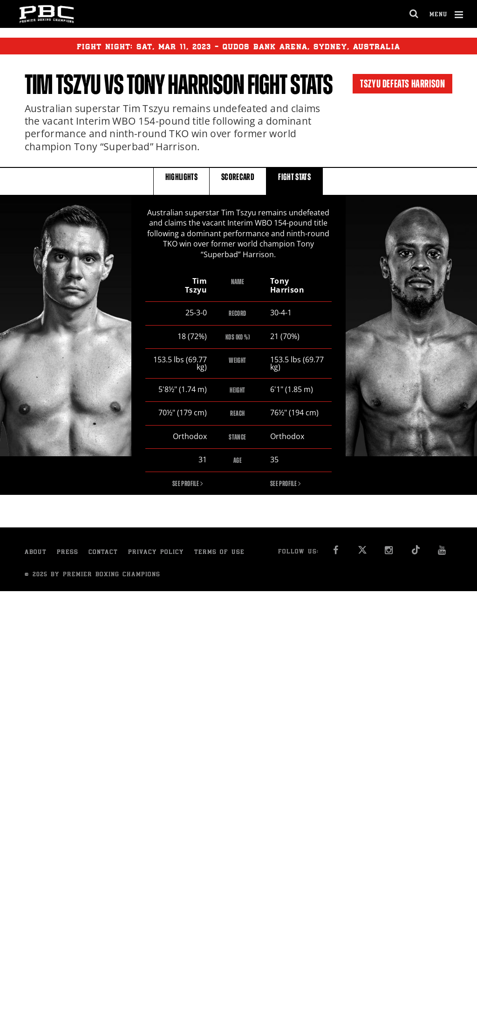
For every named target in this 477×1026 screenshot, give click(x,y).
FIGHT (294, 181)
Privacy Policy (156, 553)
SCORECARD (237, 181)
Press (67, 553)
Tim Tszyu (63, 85)
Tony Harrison (185, 85)
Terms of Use (219, 553)
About (36, 553)
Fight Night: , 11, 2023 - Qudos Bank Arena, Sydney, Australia (238, 46)
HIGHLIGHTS (181, 181)
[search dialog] (414, 14)
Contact (103, 553)
